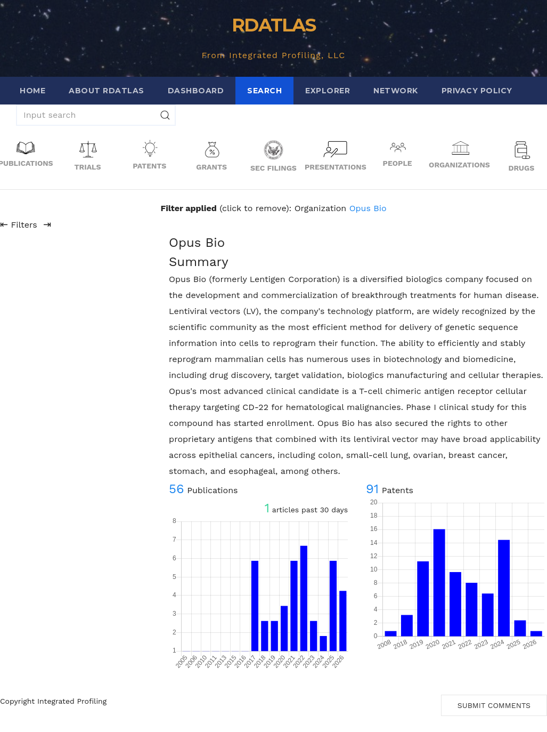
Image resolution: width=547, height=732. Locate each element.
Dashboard (196, 90)
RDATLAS (273, 25)
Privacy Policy (477, 90)
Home (32, 90)
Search (264, 90)
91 (372, 488)
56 (176, 488)
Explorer (327, 90)
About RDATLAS (106, 90)
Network (395, 90)
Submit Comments (494, 705)
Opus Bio (368, 208)
